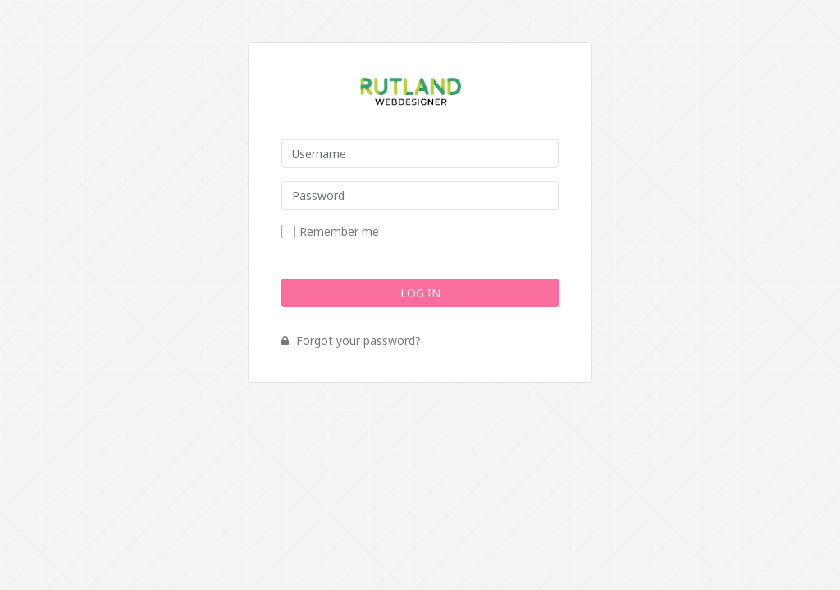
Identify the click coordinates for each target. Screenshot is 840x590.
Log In (420, 293)
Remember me (339, 232)
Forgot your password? (351, 340)
